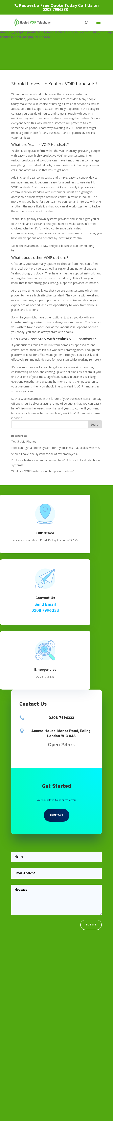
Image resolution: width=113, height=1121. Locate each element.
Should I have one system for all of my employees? (44, 454)
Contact (56, 815)
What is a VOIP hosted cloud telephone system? (42, 471)
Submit (91, 924)
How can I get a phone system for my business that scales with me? (55, 448)
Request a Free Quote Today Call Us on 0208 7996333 (59, 7)
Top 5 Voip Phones (23, 441)
